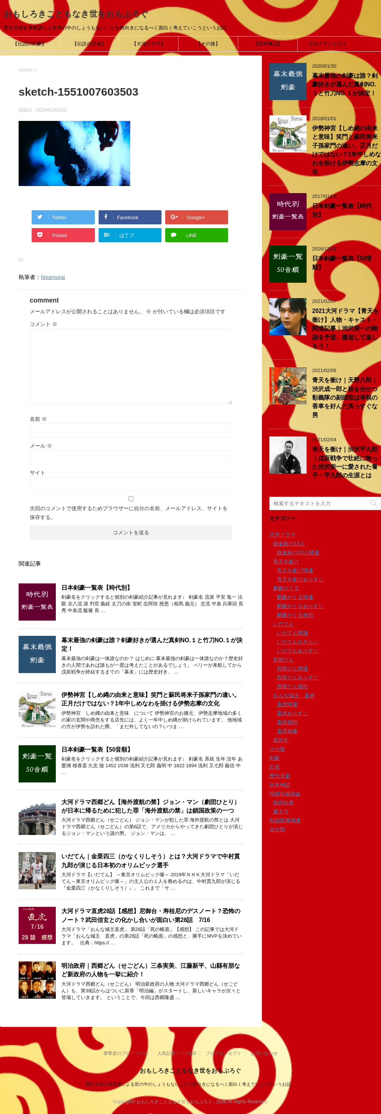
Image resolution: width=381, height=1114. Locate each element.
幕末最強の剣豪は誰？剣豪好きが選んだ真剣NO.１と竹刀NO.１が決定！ (345, 84)
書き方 (281, 811)
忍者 (274, 767)
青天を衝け (286, 561)
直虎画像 (287, 731)
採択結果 (283, 803)
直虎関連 (287, 704)
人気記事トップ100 (176, 1053)
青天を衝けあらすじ (300, 579)
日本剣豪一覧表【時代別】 (97, 588)
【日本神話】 (267, 44)
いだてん (283, 624)
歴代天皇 (279, 776)
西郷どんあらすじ (297, 678)
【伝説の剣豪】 (30, 44)
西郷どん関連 (292, 669)
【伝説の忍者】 (89, 44)
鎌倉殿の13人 (289, 544)
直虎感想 (287, 722)
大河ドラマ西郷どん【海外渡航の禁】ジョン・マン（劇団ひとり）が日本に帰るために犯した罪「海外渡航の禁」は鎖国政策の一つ (150, 806)
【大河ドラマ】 (149, 44)
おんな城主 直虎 (294, 695)
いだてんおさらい (297, 642)
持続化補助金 (285, 794)
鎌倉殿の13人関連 (298, 553)
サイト (37, 473)
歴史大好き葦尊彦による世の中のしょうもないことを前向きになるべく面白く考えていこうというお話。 (190, 1083)
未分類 (277, 829)
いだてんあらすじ (297, 651)
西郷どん (283, 660)
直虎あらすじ (292, 713)
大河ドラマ (282, 535)
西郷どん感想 (292, 686)
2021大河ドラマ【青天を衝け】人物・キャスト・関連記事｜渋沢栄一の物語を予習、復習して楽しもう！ (345, 328)
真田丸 (281, 740)
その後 (277, 749)
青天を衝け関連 (295, 570)
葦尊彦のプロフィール (125, 1053)
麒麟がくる (286, 588)
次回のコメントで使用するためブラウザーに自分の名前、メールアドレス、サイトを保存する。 (129, 512)
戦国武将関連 (285, 820)
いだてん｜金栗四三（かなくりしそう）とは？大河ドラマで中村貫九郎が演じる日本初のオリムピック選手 (150, 860)
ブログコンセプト (327, 44)
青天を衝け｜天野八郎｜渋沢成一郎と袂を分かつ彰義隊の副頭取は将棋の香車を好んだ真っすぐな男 (345, 397)
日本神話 (279, 785)
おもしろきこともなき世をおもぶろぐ (76, 14)
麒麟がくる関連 (295, 597)
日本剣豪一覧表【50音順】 (97, 749)
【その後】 (208, 44)
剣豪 (274, 758)
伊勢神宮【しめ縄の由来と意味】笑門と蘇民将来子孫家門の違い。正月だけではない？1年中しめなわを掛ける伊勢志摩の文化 (150, 699)
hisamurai (53, 277)
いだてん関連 (292, 633)
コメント (43, 324)
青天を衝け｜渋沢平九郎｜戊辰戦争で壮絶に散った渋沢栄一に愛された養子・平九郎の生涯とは (345, 462)
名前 (38, 419)
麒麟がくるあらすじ (300, 606)
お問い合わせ (264, 1053)
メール (41, 446)
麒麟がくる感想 (295, 615)
